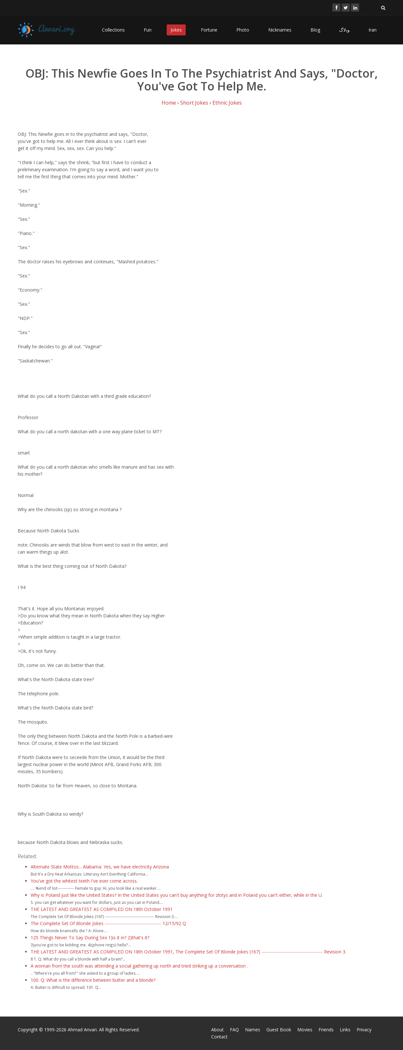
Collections (113, 30)
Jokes (176, 30)
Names (252, 1030)
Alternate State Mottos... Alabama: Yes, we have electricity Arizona (100, 867)
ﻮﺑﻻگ (344, 30)
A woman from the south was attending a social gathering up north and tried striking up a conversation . (139, 966)
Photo (242, 30)
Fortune (209, 30)
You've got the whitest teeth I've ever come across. (84, 881)
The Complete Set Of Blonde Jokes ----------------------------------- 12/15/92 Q (108, 923)
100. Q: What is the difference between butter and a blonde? (93, 980)
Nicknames (279, 30)
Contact (219, 1037)
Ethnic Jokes (227, 102)
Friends (326, 1030)
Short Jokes (194, 102)
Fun (148, 30)
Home (169, 102)
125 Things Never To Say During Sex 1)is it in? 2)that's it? (90, 937)
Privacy (364, 1030)
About (217, 1030)
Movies (304, 1030)
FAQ (234, 1030)
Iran (373, 30)
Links (345, 1030)
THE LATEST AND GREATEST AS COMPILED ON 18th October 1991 (102, 909)
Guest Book (278, 1030)
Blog (315, 30)
